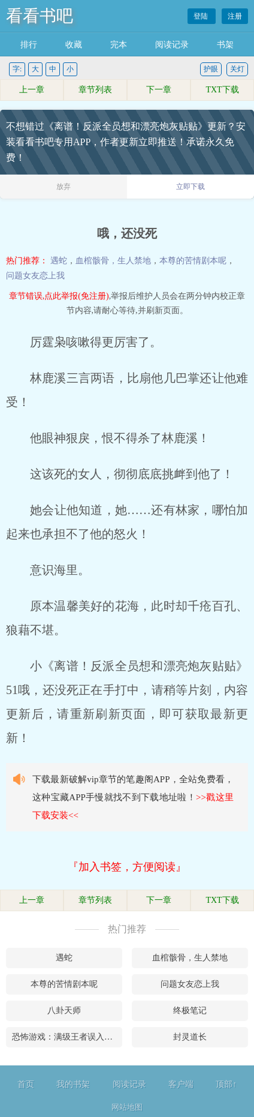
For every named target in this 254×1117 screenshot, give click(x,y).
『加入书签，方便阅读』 (127, 867)
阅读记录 (172, 44)
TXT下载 (221, 89)
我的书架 (73, 1084)
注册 (235, 16)
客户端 (180, 1084)
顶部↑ (226, 1084)
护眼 (211, 69)
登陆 (201, 16)
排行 (28, 44)
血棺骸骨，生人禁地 (113, 260)
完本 (118, 44)
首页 (25, 1084)
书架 (225, 44)
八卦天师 (64, 1010)
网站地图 (127, 1107)
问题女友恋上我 (35, 275)
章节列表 (95, 89)
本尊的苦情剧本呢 (192, 260)
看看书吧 (39, 16)
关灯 (237, 69)
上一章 (31, 89)
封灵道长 (190, 1036)
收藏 (73, 44)
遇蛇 (58, 260)
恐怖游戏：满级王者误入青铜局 (67, 1036)
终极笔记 (190, 1010)
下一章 (158, 89)
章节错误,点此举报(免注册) (59, 296)
